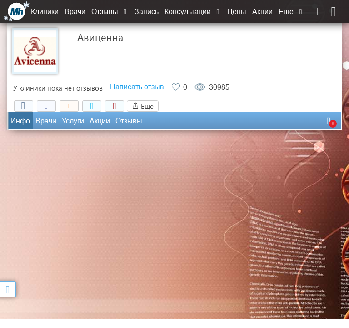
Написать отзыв (137, 87)
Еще (291, 11)
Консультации (193, 11)
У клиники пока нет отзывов (58, 87)
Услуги (73, 121)
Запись (147, 11)
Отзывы (110, 11)
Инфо (20, 121)
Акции (262, 11)
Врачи (75, 11)
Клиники (45, 11)
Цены (236, 11)
